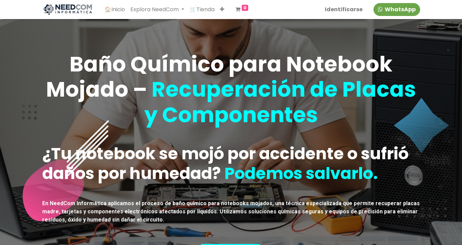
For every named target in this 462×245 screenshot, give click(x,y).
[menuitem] (115, 9)
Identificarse (344, 9)
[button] (222, 9)
